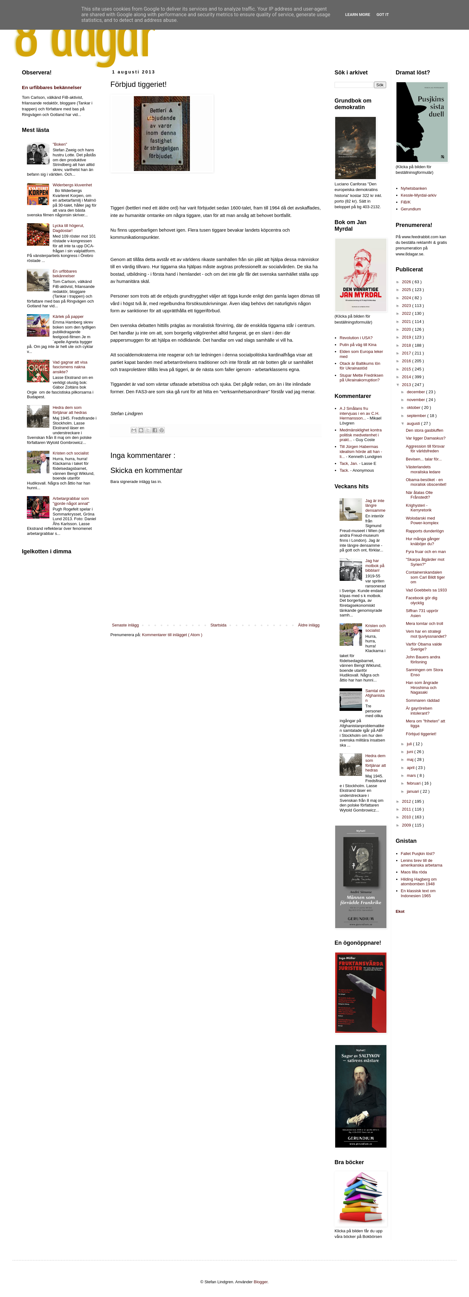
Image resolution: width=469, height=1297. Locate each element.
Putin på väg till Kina (358, 344)
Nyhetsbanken (414, 188)
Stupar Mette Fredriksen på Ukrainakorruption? (361, 378)
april (411, 767)
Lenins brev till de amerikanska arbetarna (421, 863)
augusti (414, 423)
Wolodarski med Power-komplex (422, 520)
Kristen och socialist (70, 453)
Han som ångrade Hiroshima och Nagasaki (422, 687)
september (417, 415)
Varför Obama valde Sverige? (424, 646)
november (416, 399)
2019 (407, 337)
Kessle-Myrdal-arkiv (418, 195)
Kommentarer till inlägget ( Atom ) (172, 634)
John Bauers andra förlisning (423, 659)
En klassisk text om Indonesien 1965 (418, 893)
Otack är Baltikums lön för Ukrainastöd (360, 366)
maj (411, 759)
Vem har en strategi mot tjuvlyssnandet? (426, 634)
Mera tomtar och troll (424, 623)
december (416, 392)
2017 (407, 353)
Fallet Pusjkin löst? (418, 853)
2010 (407, 817)
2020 (407, 329)
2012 (407, 801)
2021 (407, 321)
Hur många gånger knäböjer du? (423, 541)
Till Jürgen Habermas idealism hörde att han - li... (361, 451)
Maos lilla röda (414, 872)
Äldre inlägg (309, 625)
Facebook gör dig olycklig (421, 600)
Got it (382, 14)
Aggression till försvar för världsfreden (425, 449)
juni (410, 751)
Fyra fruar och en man (426, 551)
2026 (407, 281)
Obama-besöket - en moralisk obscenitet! (426, 482)
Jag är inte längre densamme (375, 505)
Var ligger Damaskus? (426, 438)
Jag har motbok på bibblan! (374, 565)
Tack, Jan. (349, 463)
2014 (407, 377)
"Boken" (60, 144)
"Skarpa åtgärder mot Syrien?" (425, 562)
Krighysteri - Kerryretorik (418, 508)
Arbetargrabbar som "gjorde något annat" (71, 501)
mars (412, 775)
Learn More (357, 14)
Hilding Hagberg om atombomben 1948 (419, 882)
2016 (407, 361)
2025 (407, 289)
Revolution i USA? (356, 337)
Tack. (344, 470)
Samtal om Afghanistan (375, 695)
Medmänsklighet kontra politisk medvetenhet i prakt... (360, 435)
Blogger (261, 1281)
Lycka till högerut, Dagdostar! (68, 228)
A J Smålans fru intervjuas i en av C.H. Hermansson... (359, 413)
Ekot (400, 911)
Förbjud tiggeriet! (421, 733)
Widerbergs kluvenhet (72, 185)
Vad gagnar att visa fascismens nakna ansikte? (70, 367)
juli (410, 744)
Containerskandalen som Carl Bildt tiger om (425, 577)
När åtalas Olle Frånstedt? (419, 495)
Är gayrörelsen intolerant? (419, 711)
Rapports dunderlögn (425, 531)
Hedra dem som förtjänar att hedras (70, 410)
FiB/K (406, 202)
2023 (407, 305)
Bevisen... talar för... (424, 459)
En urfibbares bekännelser (52, 87)
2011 (407, 809)
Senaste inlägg (125, 625)
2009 (407, 825)
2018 (407, 345)
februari (414, 783)
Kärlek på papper (68, 316)
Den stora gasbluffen (424, 430)
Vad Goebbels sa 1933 (426, 590)
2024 (407, 297)
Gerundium (411, 209)
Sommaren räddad (423, 700)
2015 (407, 369)
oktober (414, 407)
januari (413, 791)
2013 (407, 384)
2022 (407, 313)
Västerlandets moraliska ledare (423, 469)
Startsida (218, 625)
